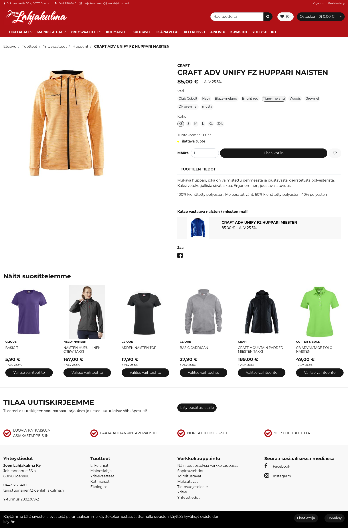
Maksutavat (187, 481)
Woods (295, 98)
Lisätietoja (306, 518)
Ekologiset (140, 32)
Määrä (183, 153)
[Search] (237, 16)
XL (211, 123)
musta (207, 107)
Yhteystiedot (264, 32)
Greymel (312, 98)
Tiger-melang (274, 98)
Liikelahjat (19, 32)
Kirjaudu (319, 3)
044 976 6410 (67, 3)
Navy (206, 98)
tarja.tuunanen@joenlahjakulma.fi (106, 3)
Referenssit (194, 32)
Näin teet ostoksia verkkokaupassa (207, 465)
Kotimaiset (116, 32)
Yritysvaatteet (84, 32)
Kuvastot (238, 32)
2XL (220, 123)
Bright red (250, 98)
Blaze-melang (226, 98)
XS (181, 123)
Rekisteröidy (336, 3)
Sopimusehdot (190, 471)
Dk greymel (188, 107)
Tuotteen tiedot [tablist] (198, 169)
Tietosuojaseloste (192, 486)
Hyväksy (334, 518)
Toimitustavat (189, 476)
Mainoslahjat (50, 32)
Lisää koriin (274, 153)
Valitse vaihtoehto (29, 372)
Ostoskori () (317, 16)
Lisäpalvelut (167, 32)
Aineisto (217, 32)
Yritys (182, 492)
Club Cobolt (188, 98)
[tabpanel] (259, 227)
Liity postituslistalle (197, 407)
